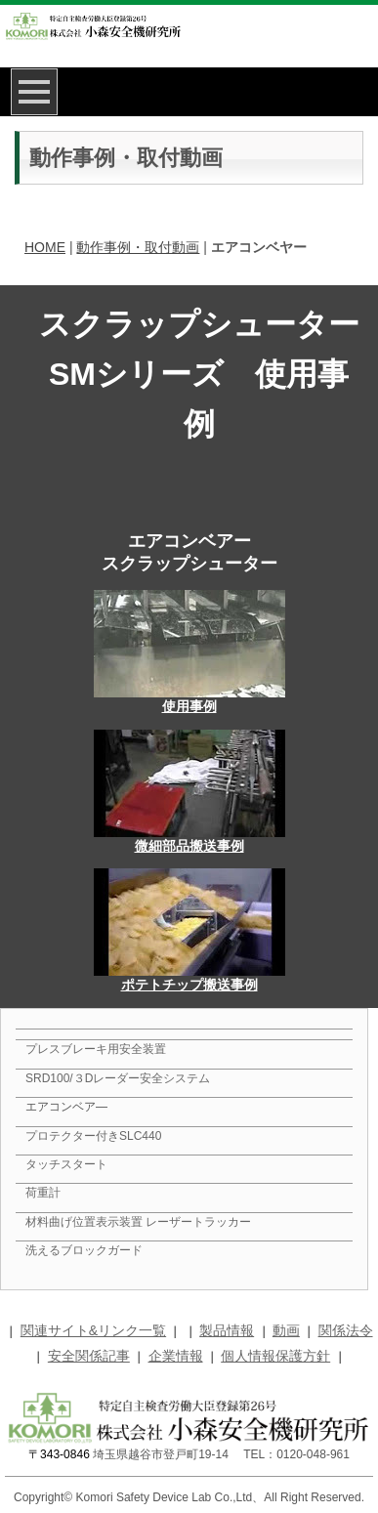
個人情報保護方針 (275, 1356)
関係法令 (345, 1330)
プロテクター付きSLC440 (93, 1136)
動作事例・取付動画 (137, 247)
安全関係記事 (89, 1356)
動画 (286, 1330)
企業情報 (175, 1356)
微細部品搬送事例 (189, 846)
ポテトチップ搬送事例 (189, 984)
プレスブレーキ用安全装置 (95, 1049)
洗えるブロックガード (84, 1250)
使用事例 (189, 706)
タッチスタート (66, 1164)
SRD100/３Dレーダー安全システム (117, 1078)
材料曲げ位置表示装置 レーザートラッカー (138, 1222)
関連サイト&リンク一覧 (93, 1330)
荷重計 (43, 1192)
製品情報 (226, 1330)
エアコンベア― (66, 1107)
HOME (44, 247)
